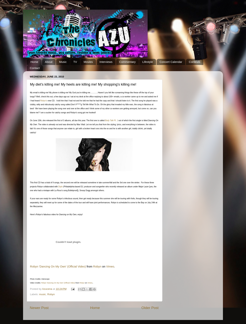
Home (34, 61)
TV (75, 61)
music (42, 294)
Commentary (127, 61)
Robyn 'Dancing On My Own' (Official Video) (58, 266)
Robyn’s (43, 101)
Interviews (106, 61)
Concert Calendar (171, 61)
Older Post (150, 308)
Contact (35, 68)
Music (62, 61)
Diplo (60, 187)
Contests (194, 61)
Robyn (97, 266)
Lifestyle (147, 61)
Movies (88, 61)
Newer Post (39, 308)
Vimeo (110, 266)
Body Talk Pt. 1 (111, 120)
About (48, 61)
